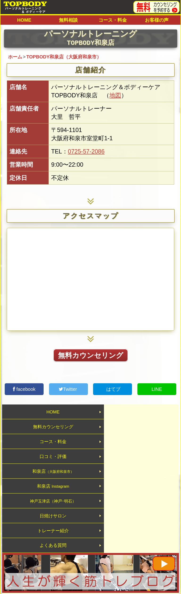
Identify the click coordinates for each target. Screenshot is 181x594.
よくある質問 (135, 483)
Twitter (68, 389)
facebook (24, 389)
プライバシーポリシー (110, 547)
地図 (115, 95)
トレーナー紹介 (46, 483)
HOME (24, 20)
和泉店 (46, 448)
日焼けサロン (135, 466)
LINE (157, 389)
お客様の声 (157, 20)
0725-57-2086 (86, 151)
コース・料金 (113, 20)
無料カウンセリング (90, 355)
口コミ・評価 (135, 431)
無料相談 (68, 20)
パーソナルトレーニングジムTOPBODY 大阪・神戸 (90, 559)
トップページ (60, 547)
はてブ (112, 389)
